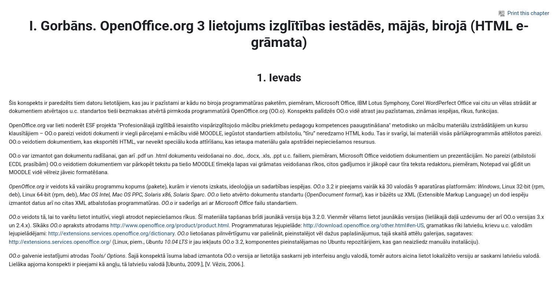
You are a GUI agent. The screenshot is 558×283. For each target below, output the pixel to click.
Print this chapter (524, 13)
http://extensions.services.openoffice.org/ (60, 242)
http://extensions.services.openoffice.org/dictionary (111, 233)
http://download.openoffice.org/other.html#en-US (363, 225)
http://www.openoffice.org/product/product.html (169, 225)
